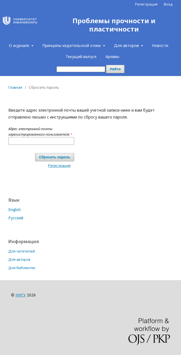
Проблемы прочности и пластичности (114, 25)
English (14, 209)
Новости (160, 45)
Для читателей (21, 251)
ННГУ (20, 295)
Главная (15, 87)
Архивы (112, 56)
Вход (168, 4)
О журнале (19, 45)
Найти (115, 69)
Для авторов (127, 45)
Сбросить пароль (54, 157)
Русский (15, 217)
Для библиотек (21, 267)
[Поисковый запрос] (80, 69)
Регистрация (146, 4)
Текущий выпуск (81, 56)
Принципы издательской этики (72, 45)
